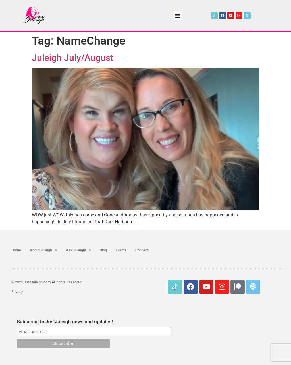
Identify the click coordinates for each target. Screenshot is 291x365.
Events (121, 250)
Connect (142, 250)
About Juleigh (43, 250)
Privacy (17, 291)
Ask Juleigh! (78, 250)
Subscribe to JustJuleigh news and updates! (65, 322)
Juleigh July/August (72, 57)
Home (16, 250)
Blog (103, 250)
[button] (177, 15)
